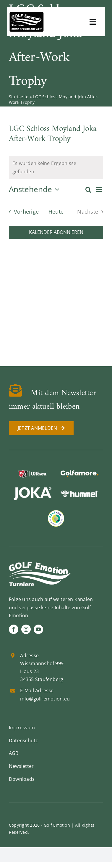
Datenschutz (23, 740)
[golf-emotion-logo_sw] (26, 14)
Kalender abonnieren (56, 232)
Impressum (22, 727)
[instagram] (26, 629)
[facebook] (13, 629)
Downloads (22, 779)
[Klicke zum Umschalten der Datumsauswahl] (35, 189)
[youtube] (38, 629)
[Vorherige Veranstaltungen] (22, 211)
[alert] (56, 167)
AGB (14, 753)
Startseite (18, 96)
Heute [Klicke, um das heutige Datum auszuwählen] (56, 211)
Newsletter (21, 766)
